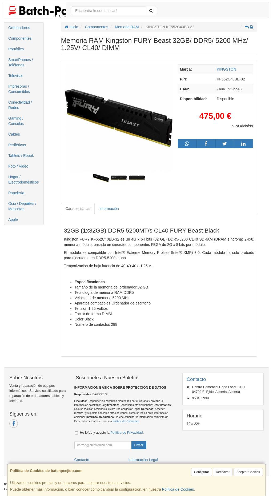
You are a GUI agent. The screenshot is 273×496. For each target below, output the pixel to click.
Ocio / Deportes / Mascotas (22, 206)
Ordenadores (19, 28)
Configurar (201, 472)
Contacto (81, 460)
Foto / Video (18, 166)
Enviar (138, 445)
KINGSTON (226, 69)
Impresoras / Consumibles (19, 89)
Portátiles (16, 49)
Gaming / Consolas (16, 121)
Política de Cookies (178, 489)
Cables (14, 134)
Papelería (16, 193)
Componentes (19, 38)
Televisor (15, 76)
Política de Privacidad (125, 421)
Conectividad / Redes (20, 105)
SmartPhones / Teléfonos (20, 62)
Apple (13, 219)
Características (77, 208)
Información (109, 208)
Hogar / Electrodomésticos (23, 179)
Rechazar (223, 472)
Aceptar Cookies (248, 472)
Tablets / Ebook (21, 155)
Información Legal (143, 460)
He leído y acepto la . (112, 432)
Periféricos (17, 145)
